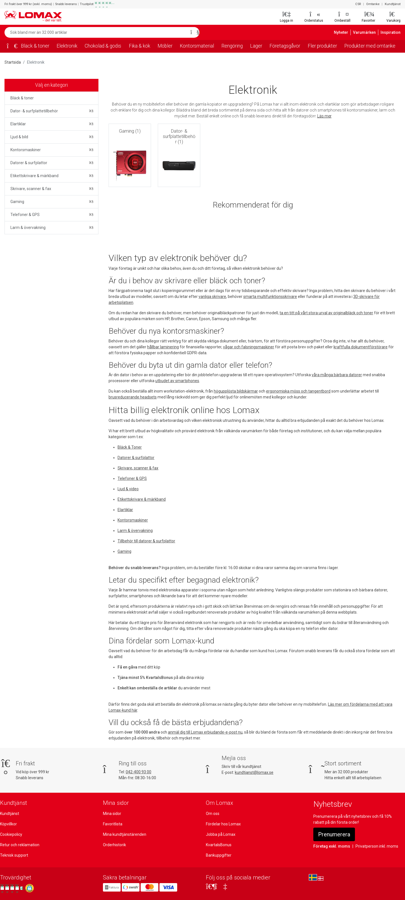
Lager (255, 46)
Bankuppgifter (218, 855)
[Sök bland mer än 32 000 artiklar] (95, 32)
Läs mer (324, 116)
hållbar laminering (148, 347)
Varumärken (366, 32)
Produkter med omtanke (370, 46)
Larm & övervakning (28, 227)
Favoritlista (112, 824)
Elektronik (66, 46)
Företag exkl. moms (330, 846)
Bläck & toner (34, 46)
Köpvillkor (8, 824)
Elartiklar (18, 124)
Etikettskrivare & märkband (33, 175)
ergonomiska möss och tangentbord (295, 391)
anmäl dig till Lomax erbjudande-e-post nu (204, 732)
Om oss (212, 813)
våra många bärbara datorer (333, 375)
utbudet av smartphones (175, 380)
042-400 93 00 (138, 772)
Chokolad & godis (103, 46)
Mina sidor (112, 813)
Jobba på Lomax (220, 834)
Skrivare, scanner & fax (30, 188)
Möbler (165, 46)
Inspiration (391, 32)
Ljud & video (128, 489)
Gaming (17, 201)
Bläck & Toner (130, 447)
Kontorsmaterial (196, 46)
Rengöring (231, 46)
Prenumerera (334, 834)
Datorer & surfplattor (28, 163)
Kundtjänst (393, 4)
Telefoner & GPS (25, 214)
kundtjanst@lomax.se (254, 772)
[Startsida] (10, 46)
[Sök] (193, 32)
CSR (359, 4)
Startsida (12, 62)
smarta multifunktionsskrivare (266, 296)
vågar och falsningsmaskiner (231, 347)
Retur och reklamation (19, 845)
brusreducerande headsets (132, 397)
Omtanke (374, 4)
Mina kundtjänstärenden (124, 834)
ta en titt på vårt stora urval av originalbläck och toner (324, 313)
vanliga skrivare (210, 296)
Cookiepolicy (11, 834)
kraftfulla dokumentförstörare (340, 347)
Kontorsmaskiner (25, 150)
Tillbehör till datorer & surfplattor (145, 541)
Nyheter (345, 32)
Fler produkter (322, 46)
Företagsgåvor (284, 46)
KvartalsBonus (218, 845)
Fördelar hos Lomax (223, 824)
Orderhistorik (114, 845)
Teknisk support (13, 855)
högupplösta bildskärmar (233, 391)
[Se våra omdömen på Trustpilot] (12, 888)
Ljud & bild (19, 137)
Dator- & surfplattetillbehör (33, 111)
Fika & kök (140, 46)
